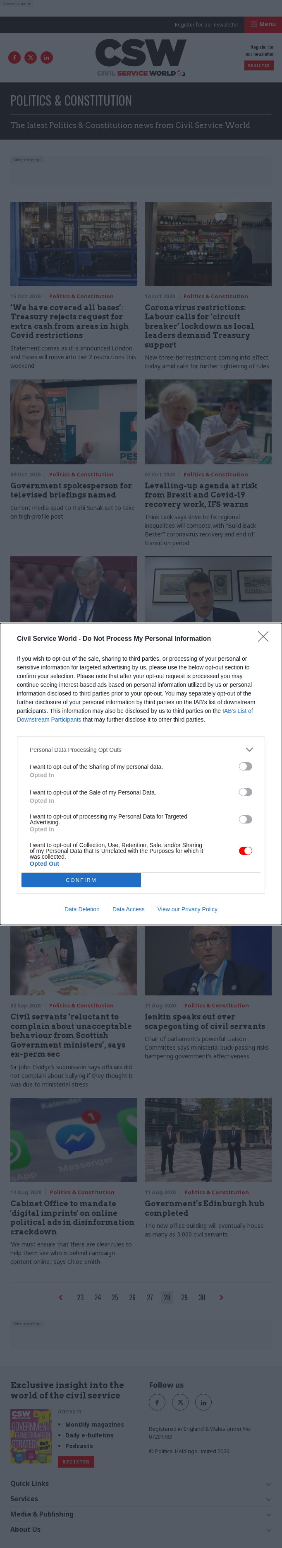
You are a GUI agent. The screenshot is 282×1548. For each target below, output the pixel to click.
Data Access (128, 909)
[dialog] (141, 774)
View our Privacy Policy (187, 909)
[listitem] (141, 749)
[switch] (245, 766)
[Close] (266, 639)
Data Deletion (82, 909)
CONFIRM (81, 880)
